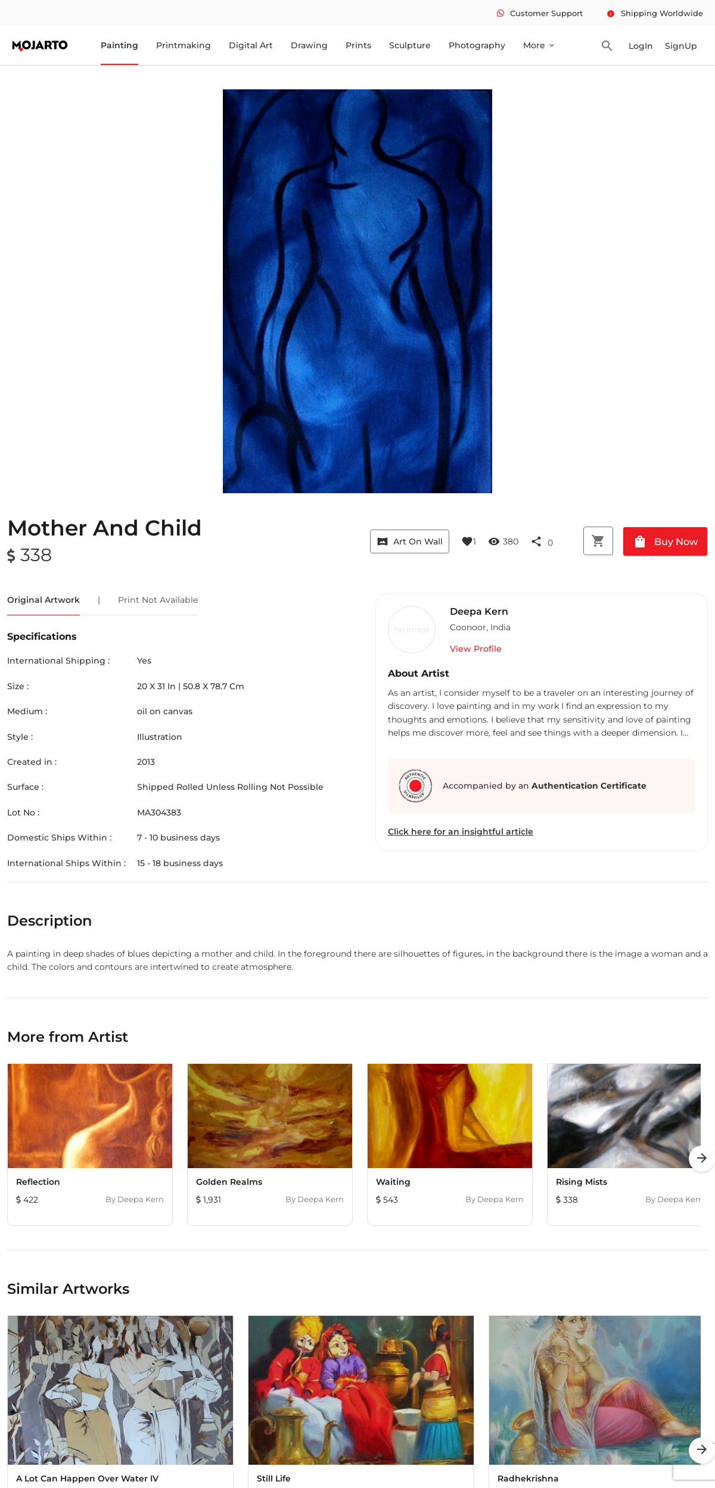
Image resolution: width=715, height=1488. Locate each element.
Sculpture (410, 45)
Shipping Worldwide (655, 13)
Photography (477, 45)
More (539, 45)
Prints (358, 45)
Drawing (309, 45)
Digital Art (251, 45)
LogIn (641, 46)
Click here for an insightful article (460, 831)
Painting (119, 45)
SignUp (681, 46)
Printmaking (183, 45)
